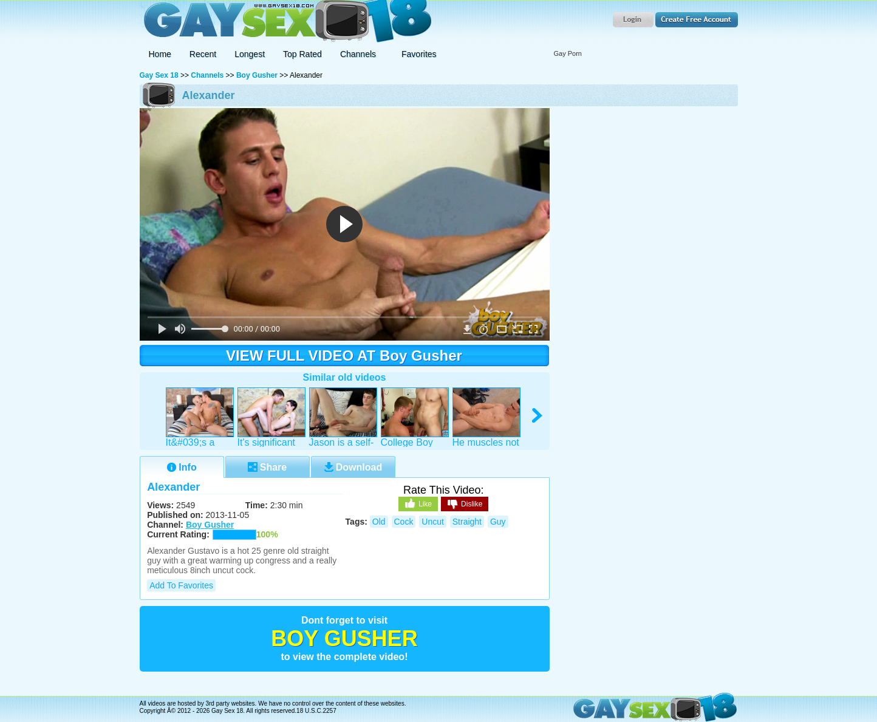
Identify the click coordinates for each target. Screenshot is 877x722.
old (379, 521)
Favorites (419, 54)
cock (404, 521)
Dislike (464, 504)
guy (498, 521)
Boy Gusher (257, 75)
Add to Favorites (181, 585)
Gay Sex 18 (286, 21)
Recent (202, 54)
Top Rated (302, 54)
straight (467, 521)
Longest (249, 54)
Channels (207, 75)
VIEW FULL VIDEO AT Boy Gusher (344, 355)
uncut (432, 521)
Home (160, 54)
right (538, 415)
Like (418, 503)
